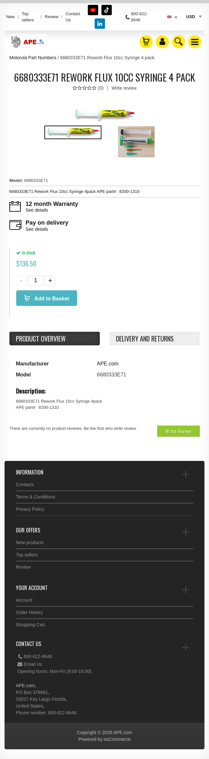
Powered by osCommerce (104, 739)
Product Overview (41, 338)
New (10, 16)
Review (52, 16)
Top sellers (28, 16)
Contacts (25, 484)
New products (30, 542)
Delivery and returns (145, 338)
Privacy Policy (30, 509)
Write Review (178, 431)
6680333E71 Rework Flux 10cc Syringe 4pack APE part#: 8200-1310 (74, 191)
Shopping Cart (30, 624)
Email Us (29, 664)
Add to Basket (51, 298)
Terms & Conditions (35, 496)
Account (24, 600)
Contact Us (72, 16)
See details (37, 210)
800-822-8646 (34, 656)
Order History (29, 612)
